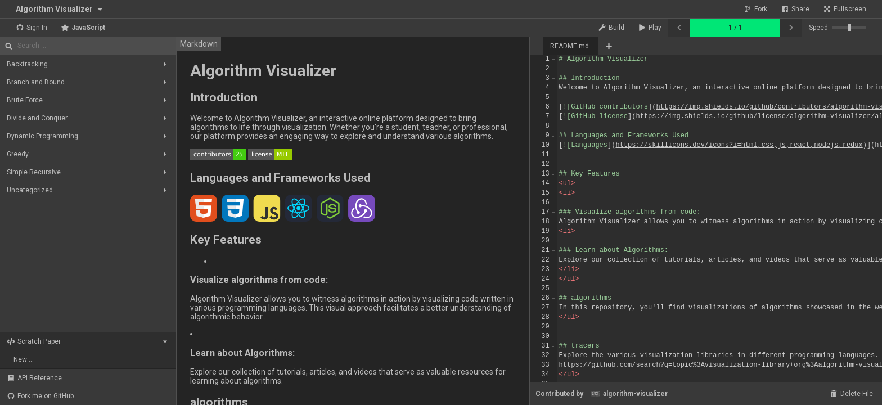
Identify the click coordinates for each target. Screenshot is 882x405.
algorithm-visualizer (629, 393)
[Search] (94, 46)
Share (795, 9)
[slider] (849, 27)
